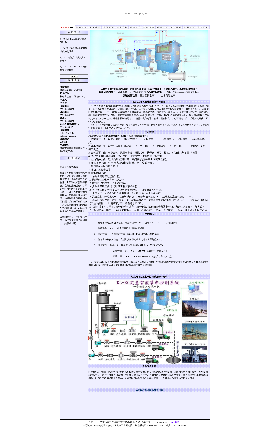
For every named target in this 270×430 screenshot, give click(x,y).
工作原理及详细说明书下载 (149, 390)
